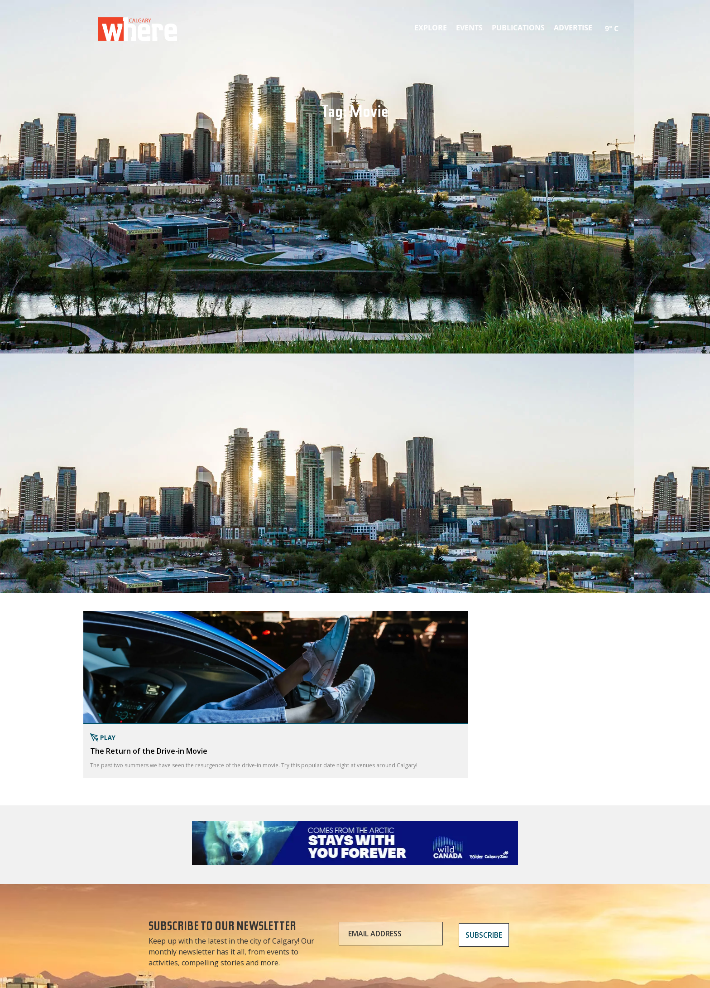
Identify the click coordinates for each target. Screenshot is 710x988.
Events (469, 28)
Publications (518, 28)
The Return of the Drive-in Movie (148, 751)
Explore (430, 28)
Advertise (573, 28)
